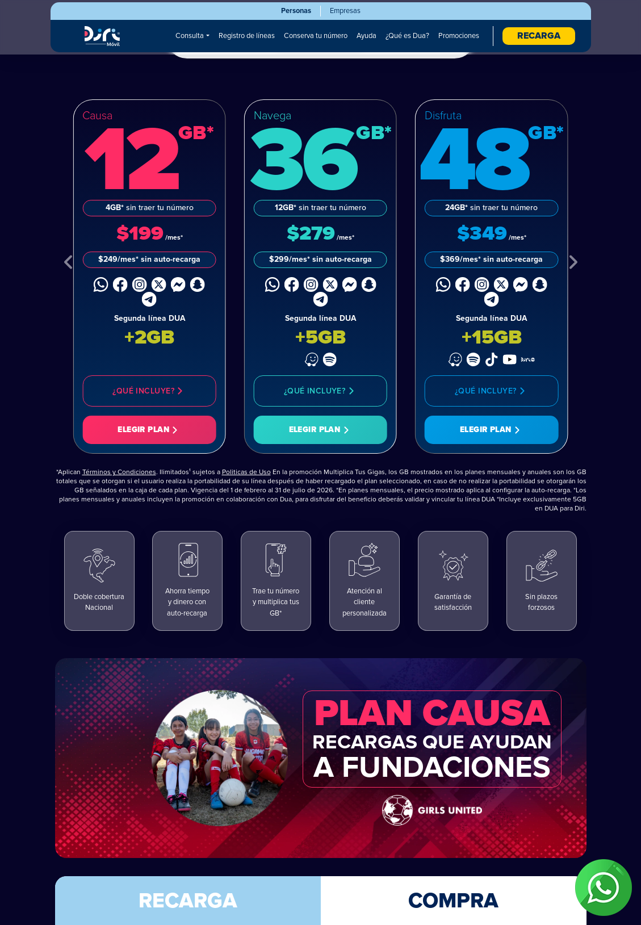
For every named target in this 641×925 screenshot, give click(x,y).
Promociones (458, 35)
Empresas (345, 10)
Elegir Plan (149, 431)
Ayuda (366, 35)
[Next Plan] (572, 264)
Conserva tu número (315, 35)
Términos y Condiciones (119, 473)
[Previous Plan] (68, 264)
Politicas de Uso (246, 473)
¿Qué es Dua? (407, 35)
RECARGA (538, 35)
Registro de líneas (247, 35)
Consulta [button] (189, 35)
